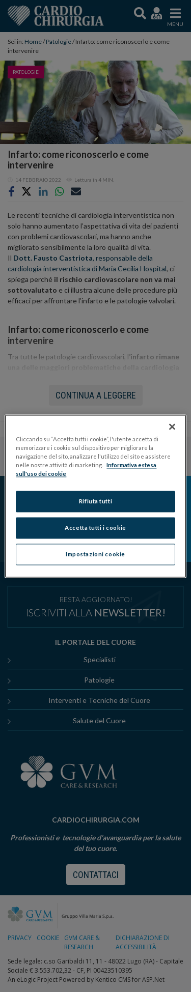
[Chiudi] (172, 426)
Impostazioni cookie (95, 554)
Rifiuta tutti (95, 501)
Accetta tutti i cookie (95, 527)
